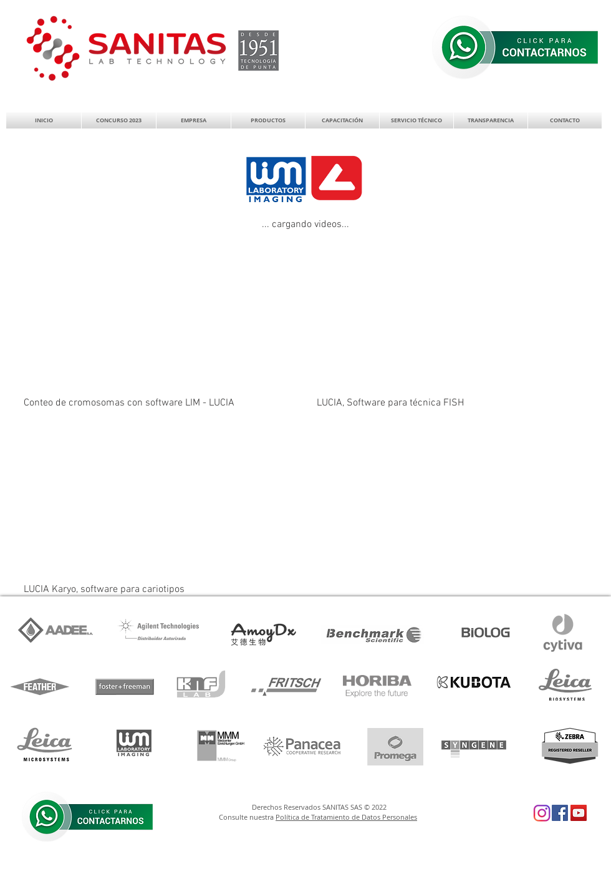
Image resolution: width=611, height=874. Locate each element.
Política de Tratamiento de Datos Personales (346, 817)
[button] (193, 120)
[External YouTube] (160, 317)
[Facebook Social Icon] (560, 813)
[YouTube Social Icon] (578, 813)
